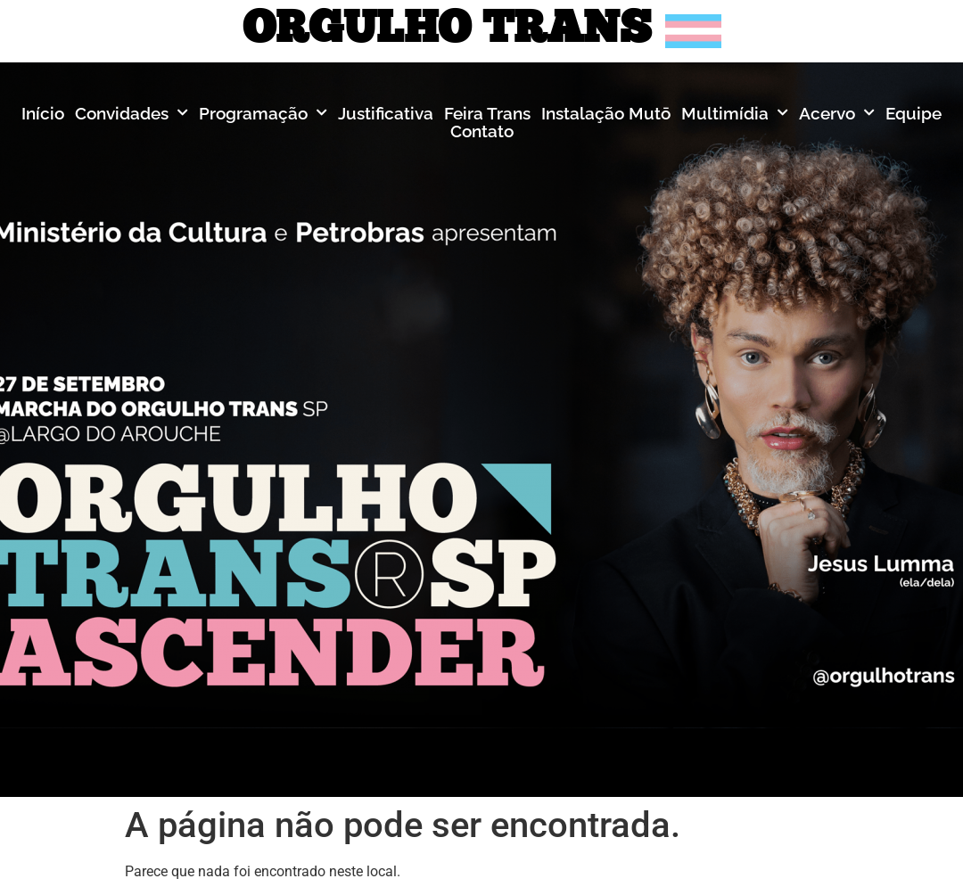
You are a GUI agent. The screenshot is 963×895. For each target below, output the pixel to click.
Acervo (837, 113)
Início (42, 113)
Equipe (913, 113)
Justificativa (385, 113)
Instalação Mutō (606, 113)
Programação (263, 113)
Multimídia (734, 113)
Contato (482, 131)
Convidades (131, 113)
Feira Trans (487, 113)
